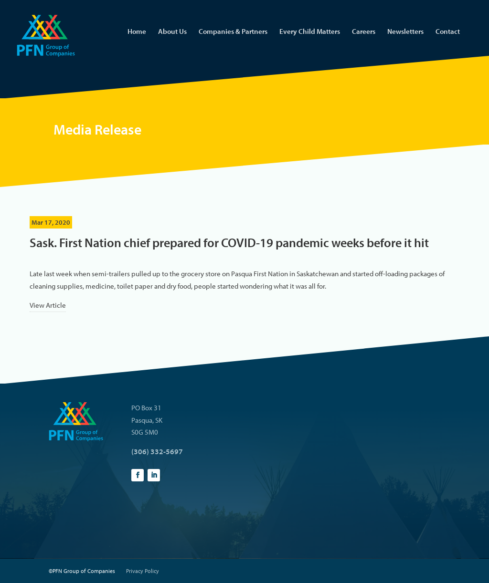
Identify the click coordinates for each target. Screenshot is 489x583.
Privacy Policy (142, 570)
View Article (48, 305)
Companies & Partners (233, 32)
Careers (363, 32)
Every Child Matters (309, 32)
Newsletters (405, 32)
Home (137, 32)
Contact (448, 32)
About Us (172, 32)
